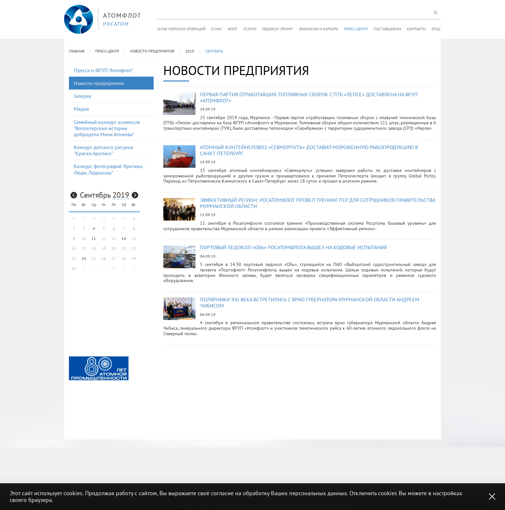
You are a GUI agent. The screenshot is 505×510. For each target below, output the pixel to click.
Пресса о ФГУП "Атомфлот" (103, 70)
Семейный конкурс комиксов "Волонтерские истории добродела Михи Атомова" (107, 128)
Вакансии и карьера (319, 28)
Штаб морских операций (181, 28)
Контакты (416, 28)
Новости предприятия (152, 51)
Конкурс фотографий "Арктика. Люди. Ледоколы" (108, 169)
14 (123, 238)
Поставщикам (387, 28)
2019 (189, 51)
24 (83, 258)
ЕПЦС (436, 28)
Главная (76, 51)
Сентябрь (214, 51)
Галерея (82, 96)
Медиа (81, 109)
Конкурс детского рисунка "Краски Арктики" (103, 150)
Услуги (249, 28)
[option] (99, 368)
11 (93, 238)
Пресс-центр (356, 28)
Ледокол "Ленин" (278, 28)
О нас (216, 28)
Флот (232, 28)
